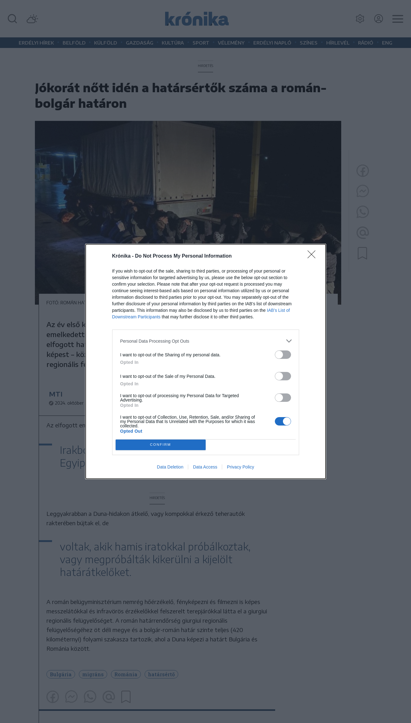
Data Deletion (170, 466)
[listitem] (205, 341)
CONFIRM (160, 445)
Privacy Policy (240, 466)
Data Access (205, 466)
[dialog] (206, 361)
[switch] (283, 354)
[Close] (313, 256)
